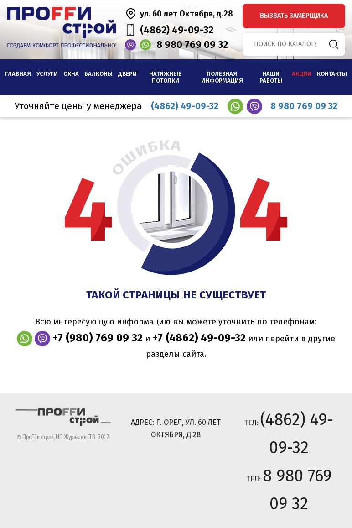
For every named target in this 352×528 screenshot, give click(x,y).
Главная (18, 73)
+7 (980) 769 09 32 (97, 337)
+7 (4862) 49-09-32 (199, 337)
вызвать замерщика (294, 16)
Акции (301, 73)
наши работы (270, 77)
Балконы (98, 73)
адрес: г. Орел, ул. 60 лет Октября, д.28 (176, 428)
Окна (71, 73)
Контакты (332, 73)
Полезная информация (222, 77)
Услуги (47, 73)
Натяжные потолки (165, 77)
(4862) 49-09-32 (176, 30)
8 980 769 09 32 (192, 44)
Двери (127, 73)
